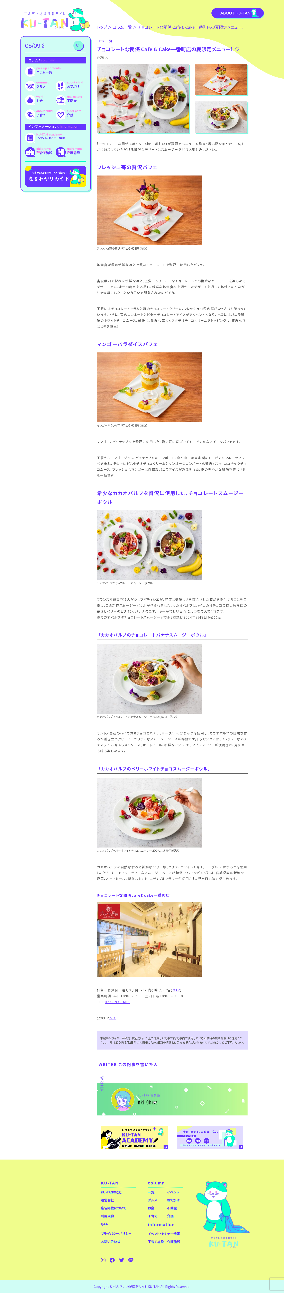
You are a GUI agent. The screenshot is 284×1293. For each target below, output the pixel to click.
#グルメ (102, 57)
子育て (41, 114)
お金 (39, 100)
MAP (176, 990)
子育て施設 (44, 152)
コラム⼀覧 (122, 27)
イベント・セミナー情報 (50, 138)
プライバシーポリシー (116, 1233)
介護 (70, 114)
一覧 (151, 1192)
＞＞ (112, 1017)
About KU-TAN (235, 13)
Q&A (104, 1223)
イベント (173, 1192)
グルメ (41, 86)
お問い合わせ (110, 1241)
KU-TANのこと (111, 1192)
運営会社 (107, 1199)
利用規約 (107, 1215)
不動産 (72, 100)
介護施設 (73, 152)
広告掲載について (113, 1207)
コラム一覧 (44, 72)
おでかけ (73, 86)
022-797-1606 (117, 1001)
